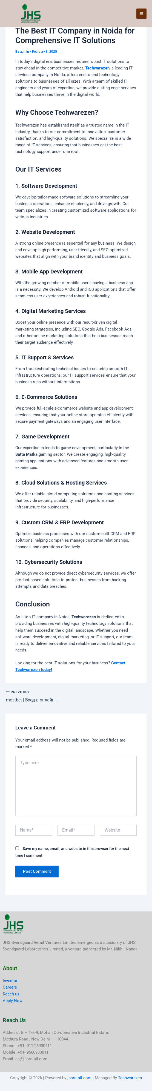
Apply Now (12, 1000)
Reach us (11, 993)
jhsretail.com (79, 1077)
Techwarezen (130, 1077)
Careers (10, 987)
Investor (10, 980)
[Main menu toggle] (141, 14)
